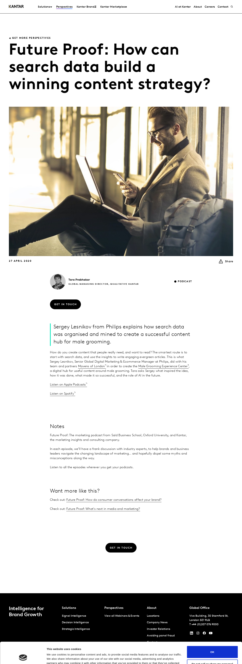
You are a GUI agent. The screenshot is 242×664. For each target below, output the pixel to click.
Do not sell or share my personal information (212, 645)
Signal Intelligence (74, 616)
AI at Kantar (183, 7)
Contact (223, 7)
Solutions (44, 7)
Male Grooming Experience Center (163, 366)
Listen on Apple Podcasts (68, 384)
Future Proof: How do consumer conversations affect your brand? (114, 500)
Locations (153, 616)
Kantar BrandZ (86, 7)
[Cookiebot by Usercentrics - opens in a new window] (23, 657)
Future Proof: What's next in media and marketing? (103, 509)
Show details (55, 656)
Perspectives (64, 7)
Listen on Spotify (62, 393)
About (198, 7)
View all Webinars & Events (121, 616)
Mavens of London (91, 366)
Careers (210, 7)
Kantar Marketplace (113, 7)
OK (212, 631)
